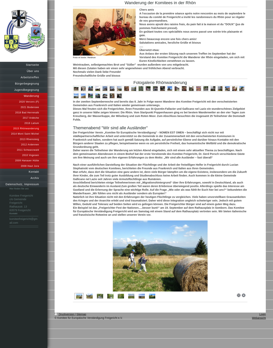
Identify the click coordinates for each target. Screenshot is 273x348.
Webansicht (259, 317)
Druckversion (65, 314)
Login (262, 314)
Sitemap (81, 314)
